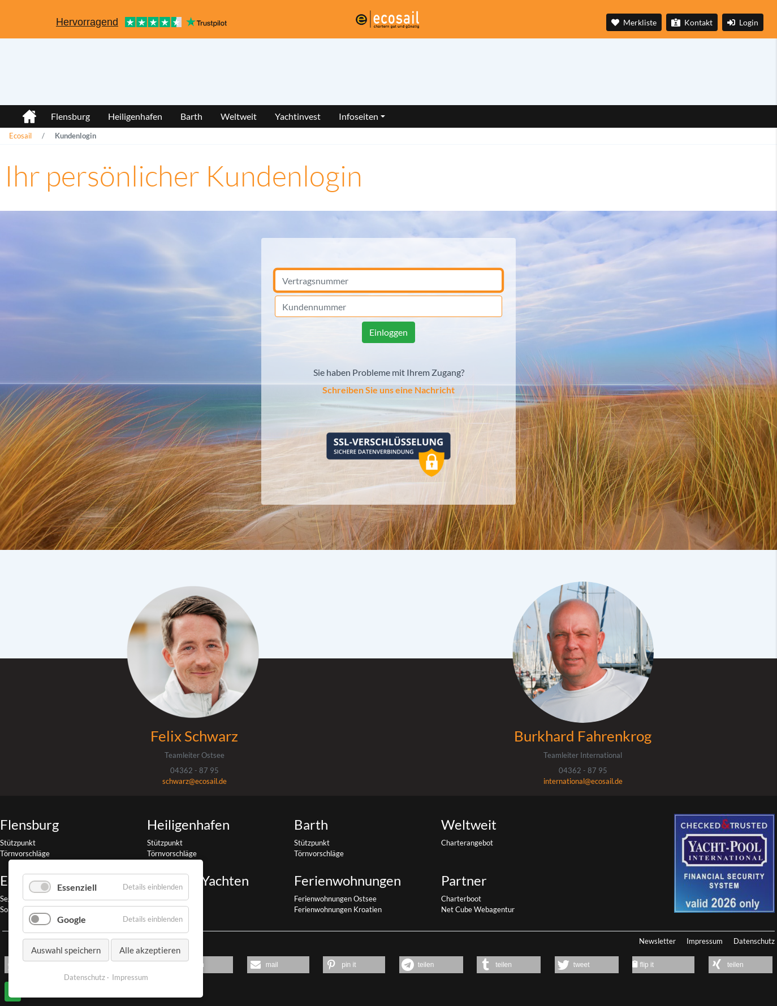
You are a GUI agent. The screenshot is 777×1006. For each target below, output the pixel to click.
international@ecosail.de (583, 781)
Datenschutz (754, 941)
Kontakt (692, 22)
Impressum (705, 941)
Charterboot (461, 898)
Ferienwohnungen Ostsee (335, 898)
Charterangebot (467, 842)
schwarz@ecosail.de (194, 781)
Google (71, 919)
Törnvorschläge (25, 853)
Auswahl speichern (66, 950)
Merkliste (634, 22)
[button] (278, 964)
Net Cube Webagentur (478, 909)
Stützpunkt (18, 842)
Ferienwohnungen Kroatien (338, 909)
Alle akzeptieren (149, 950)
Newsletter (657, 941)
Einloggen (388, 332)
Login (742, 22)
